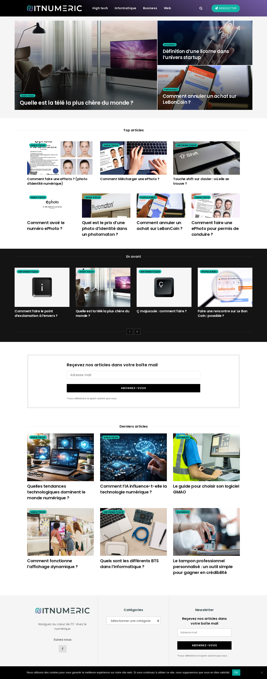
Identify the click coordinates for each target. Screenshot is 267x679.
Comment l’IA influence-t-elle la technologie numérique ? (133, 485)
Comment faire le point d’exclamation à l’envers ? (36, 313)
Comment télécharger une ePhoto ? (129, 179)
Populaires (172, 91)
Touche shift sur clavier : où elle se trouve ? (201, 181)
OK (236, 672)
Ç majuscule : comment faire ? (162, 311)
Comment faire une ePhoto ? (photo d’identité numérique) (57, 181)
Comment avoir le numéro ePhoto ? (46, 225)
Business (150, 8)
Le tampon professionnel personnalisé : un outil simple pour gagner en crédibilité (203, 562)
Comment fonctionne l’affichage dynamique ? (52, 560)
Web (167, 8)
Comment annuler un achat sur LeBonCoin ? (200, 101)
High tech (100, 8)
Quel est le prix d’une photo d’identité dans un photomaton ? (104, 228)
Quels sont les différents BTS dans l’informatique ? (129, 560)
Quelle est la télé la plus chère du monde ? (76, 105)
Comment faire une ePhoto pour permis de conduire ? (215, 228)
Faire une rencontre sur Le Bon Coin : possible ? (222, 313)
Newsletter (226, 8)
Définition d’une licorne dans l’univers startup (196, 56)
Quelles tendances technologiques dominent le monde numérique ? (56, 488)
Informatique (125, 8)
